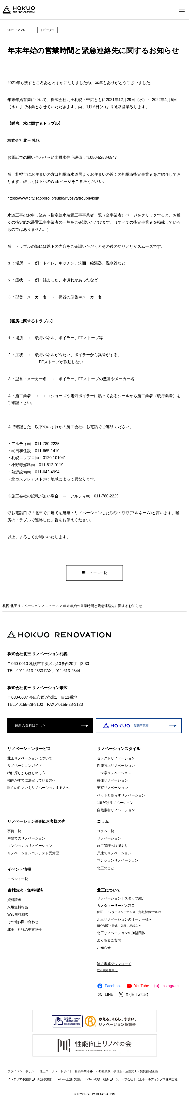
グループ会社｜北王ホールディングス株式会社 (146, 1079)
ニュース (52, 606)
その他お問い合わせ (22, 922)
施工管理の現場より (112, 846)
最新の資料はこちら (30, 725)
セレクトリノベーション (116, 758)
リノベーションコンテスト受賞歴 (33, 853)
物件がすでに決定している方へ (31, 780)
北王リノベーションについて (29, 758)
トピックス (47, 30)
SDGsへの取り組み (96, 1079)
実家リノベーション (112, 788)
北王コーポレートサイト (56, 1071)
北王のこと (105, 868)
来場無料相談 (17, 907)
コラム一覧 (105, 831)
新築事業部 (125, 725)
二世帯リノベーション (114, 773)
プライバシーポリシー (22, 1071)
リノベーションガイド (24, 765)
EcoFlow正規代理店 (68, 1079)
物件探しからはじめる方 (26, 773)
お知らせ (104, 948)
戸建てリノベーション (114, 853)
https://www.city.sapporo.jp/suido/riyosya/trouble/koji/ (53, 198)
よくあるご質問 (109, 940)
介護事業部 (44, 1079)
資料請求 (14, 900)
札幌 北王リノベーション (21, 606)
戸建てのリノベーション (26, 838)
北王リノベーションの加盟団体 (121, 933)
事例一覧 (14, 831)
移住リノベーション (112, 780)
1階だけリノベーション (115, 803)
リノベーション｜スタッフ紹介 (121, 898)
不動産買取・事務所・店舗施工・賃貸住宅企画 (127, 1071)
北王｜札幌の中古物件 (24, 929)
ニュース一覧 (94, 573)
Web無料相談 (17, 914)
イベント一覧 (17, 879)
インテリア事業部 (19, 1079)
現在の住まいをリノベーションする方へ (38, 788)
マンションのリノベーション (29, 846)
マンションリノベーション (117, 860)
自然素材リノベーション (116, 810)
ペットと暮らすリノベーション (121, 795)
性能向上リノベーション (116, 765)
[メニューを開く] (182, 10)
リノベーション (109, 838)
